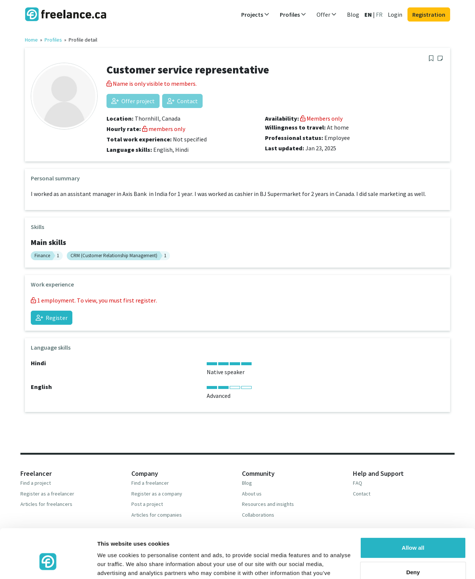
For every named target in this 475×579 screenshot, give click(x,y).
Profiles (53, 39)
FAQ (357, 483)
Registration (428, 14)
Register (52, 317)
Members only (321, 118)
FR (379, 14)
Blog (353, 14)
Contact (182, 101)
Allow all (413, 510)
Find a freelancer (150, 483)
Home (31, 39)
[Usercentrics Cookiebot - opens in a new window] (48, 564)
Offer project (133, 101)
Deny (413, 534)
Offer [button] (327, 14)
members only (163, 129)
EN (368, 14)
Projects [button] (255, 14)
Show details (114, 564)
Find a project (35, 483)
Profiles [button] (293, 14)
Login (395, 14)
